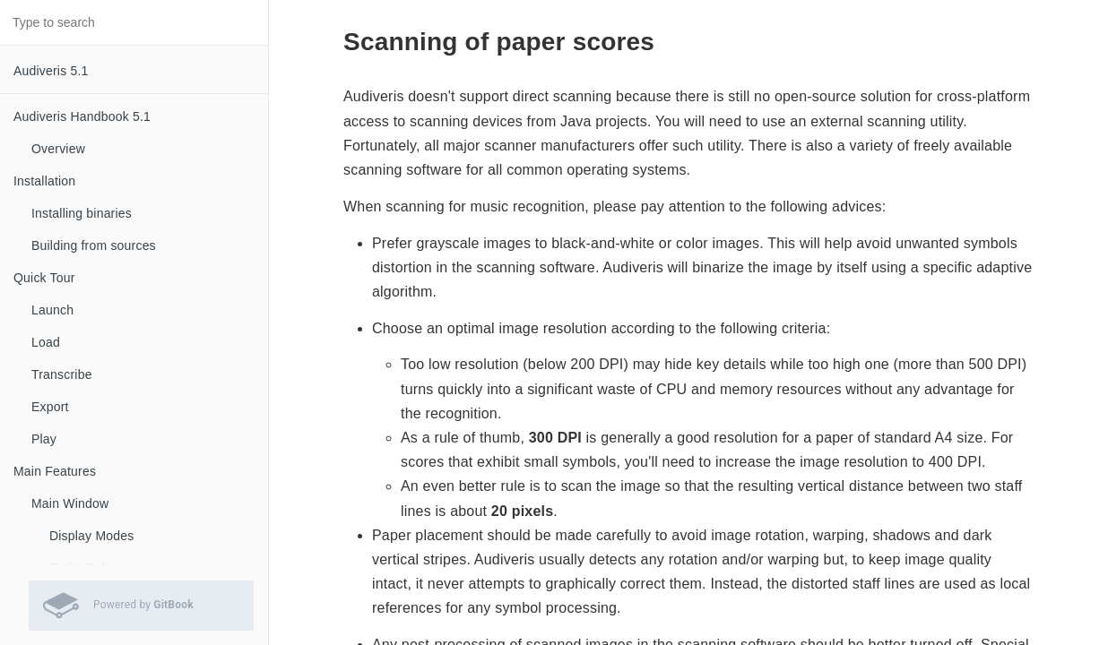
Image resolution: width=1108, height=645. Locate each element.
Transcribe (61, 374)
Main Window (69, 503)
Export (50, 407)
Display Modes (91, 536)
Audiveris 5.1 (51, 71)
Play (43, 439)
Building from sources (93, 245)
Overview (58, 149)
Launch (52, 310)
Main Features (54, 471)
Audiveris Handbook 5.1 (82, 116)
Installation (44, 181)
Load (45, 342)
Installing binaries (81, 213)
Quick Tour (44, 278)
